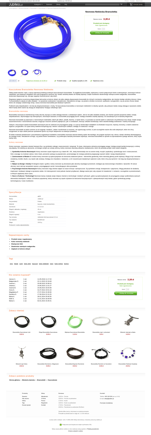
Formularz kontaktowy (106, 403)
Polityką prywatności (93, 429)
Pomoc (127, 1)
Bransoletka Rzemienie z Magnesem (48, 364)
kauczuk (35, 264)
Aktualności (44, 396)
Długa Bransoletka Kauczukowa (48, 332)
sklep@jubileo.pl (109, 398)
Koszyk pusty (138, 4)
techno (66, 264)
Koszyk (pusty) (26, 405)
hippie (16, 264)
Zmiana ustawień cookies (75, 431)
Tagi (23, 403)
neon (51, 264)
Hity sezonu (25, 398)
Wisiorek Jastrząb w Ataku (127, 332)
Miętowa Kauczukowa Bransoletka (75, 332)
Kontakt (132, 1)
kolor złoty (27, 264)
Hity (66, 4)
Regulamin (44, 403)
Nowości (49, 4)
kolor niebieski (44, 264)
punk (21, 264)
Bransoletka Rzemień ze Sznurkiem (101, 364)
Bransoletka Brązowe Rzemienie (74, 364)
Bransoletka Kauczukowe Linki (21, 332)
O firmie (43, 398)
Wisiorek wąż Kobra (21, 364)
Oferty (58, 4)
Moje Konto (139, 1)
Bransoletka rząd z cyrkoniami (101, 332)
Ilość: (99, 29)
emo (11, 264)
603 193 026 (108, 396)
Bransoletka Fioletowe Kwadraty (128, 364)
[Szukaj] (102, 4)
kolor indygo (59, 264)
